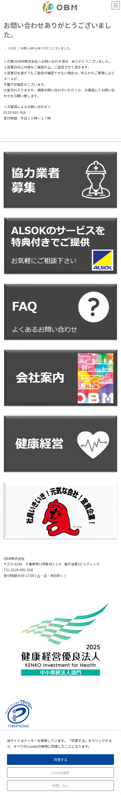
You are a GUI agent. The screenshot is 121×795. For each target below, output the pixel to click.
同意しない (60, 785)
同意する (60, 759)
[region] (60, 763)
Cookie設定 (60, 772)
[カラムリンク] (60, 641)
